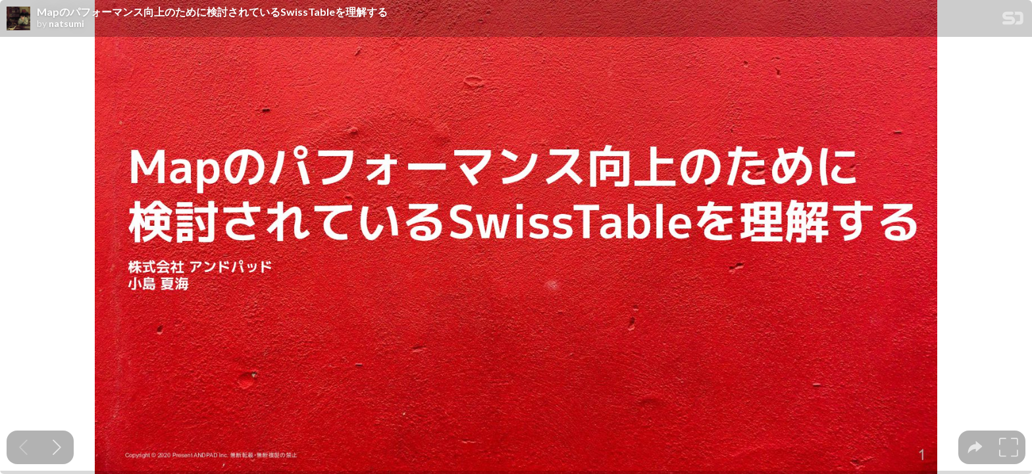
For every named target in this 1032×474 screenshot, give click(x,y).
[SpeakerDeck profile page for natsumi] (18, 19)
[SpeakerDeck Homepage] (1012, 20)
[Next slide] (57, 447)
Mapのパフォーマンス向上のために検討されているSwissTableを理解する (212, 12)
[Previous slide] (23, 447)
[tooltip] (975, 447)
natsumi (66, 23)
